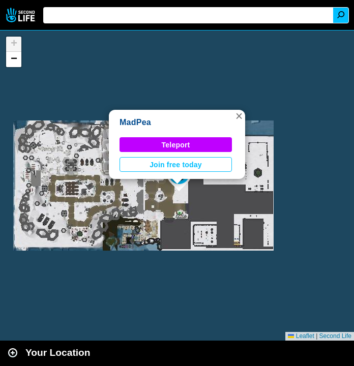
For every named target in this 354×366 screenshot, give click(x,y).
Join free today (176, 165)
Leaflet (301, 336)
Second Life (21, 15)
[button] (239, 116)
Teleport (176, 145)
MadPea (135, 122)
